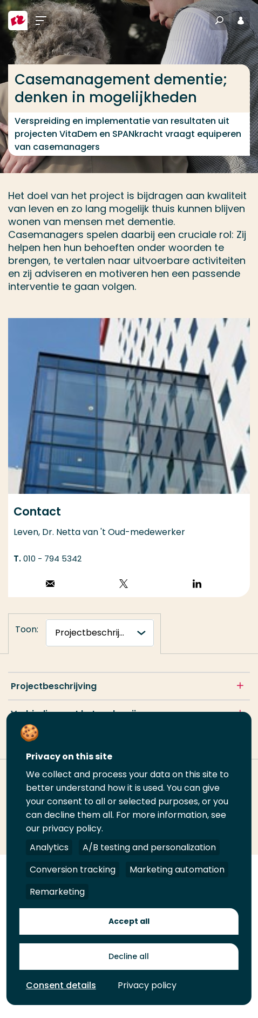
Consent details (61, 985)
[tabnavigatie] (100, 632)
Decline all (128, 956)
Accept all (129, 921)
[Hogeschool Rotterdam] (18, 20)
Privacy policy (147, 985)
